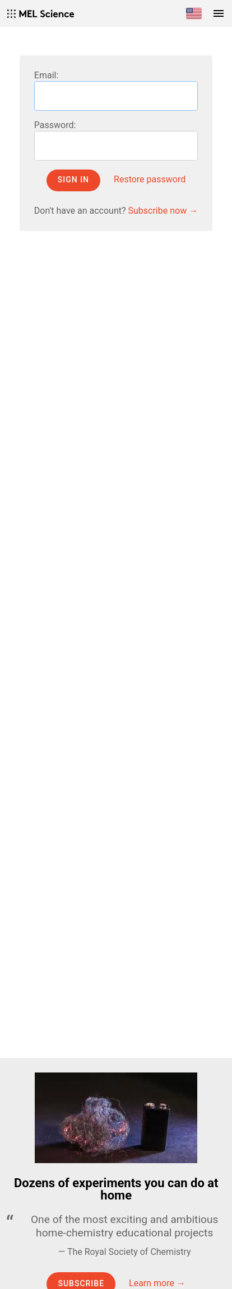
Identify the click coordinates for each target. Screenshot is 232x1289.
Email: (46, 75)
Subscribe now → (163, 210)
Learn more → (157, 1283)
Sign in (73, 179)
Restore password (149, 179)
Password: (55, 125)
